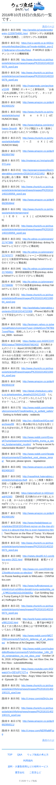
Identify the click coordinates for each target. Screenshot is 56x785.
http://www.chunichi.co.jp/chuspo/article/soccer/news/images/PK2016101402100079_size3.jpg (28, 63)
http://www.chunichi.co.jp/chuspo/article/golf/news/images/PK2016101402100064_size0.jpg (27, 372)
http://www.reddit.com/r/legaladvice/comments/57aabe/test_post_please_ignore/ (28, 457)
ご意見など (35, 772)
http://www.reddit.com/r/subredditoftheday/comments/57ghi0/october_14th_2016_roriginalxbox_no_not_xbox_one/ (28, 652)
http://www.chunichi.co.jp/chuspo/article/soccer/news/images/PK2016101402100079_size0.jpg (28, 76)
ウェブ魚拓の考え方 (38, 754)
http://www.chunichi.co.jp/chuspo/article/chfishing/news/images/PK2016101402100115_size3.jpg (27, 689)
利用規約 (28, 760)
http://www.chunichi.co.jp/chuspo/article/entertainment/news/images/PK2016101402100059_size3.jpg (27, 190)
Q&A (19, 754)
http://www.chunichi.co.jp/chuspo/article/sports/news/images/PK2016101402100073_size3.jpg (27, 546)
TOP (9, 754)
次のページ (48, 26)
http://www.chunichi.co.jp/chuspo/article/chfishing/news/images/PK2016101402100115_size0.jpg (27, 711)
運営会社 (19, 772)
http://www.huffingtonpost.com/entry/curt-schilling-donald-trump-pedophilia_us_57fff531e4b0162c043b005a (28, 589)
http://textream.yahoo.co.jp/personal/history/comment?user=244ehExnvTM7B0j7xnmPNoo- (28, 328)
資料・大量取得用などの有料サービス (28, 766)
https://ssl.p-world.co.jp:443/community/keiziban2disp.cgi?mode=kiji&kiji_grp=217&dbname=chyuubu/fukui (27, 46)
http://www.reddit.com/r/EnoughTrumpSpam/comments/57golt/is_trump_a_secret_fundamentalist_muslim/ (28, 441)
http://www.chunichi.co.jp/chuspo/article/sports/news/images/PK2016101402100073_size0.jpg (27, 609)
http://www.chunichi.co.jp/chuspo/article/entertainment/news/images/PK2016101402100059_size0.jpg (27, 229)
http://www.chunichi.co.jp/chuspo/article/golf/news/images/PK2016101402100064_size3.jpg (27, 298)
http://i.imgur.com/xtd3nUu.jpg (37, 698)
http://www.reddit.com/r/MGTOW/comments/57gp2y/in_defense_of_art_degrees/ (27, 639)
